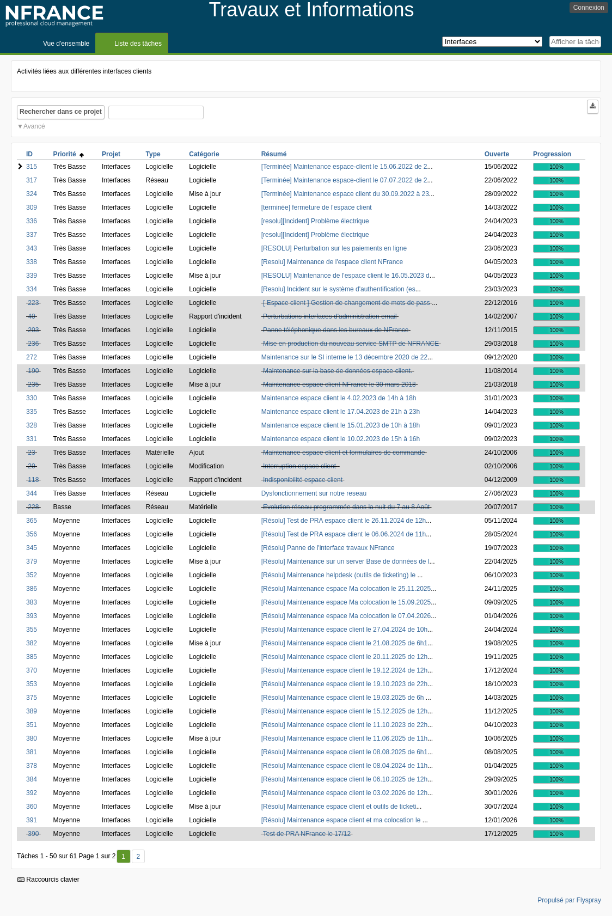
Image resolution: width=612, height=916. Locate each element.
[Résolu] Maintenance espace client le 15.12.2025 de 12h (344, 711)
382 (31, 643)
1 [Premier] (123, 856)
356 (31, 534)
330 (31, 398)
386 (31, 589)
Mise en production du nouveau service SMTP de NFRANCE (351, 343)
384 (31, 779)
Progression (552, 154)
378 (31, 766)
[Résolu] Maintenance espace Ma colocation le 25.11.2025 (346, 589)
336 (31, 221)
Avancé (34, 126)
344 (31, 493)
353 (31, 684)
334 (31, 289)
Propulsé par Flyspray (569, 900)
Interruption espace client (300, 466)
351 (31, 725)
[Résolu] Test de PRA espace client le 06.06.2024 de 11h (343, 534)
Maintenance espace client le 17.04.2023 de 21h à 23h (340, 412)
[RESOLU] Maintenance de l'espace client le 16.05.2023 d (345, 275)
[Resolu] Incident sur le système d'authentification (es (338, 289)
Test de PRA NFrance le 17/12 (307, 834)
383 (31, 602)
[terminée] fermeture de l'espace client (316, 207)
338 (31, 262)
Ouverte (497, 154)
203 (33, 330)
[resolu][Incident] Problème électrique (315, 221)
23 (31, 452)
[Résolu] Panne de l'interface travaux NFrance (328, 548)
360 (31, 806)
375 (31, 697)
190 (33, 371)
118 (33, 480)
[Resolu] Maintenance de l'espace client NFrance (332, 262)
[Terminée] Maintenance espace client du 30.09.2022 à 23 (345, 194)
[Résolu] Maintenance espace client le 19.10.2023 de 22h (344, 684)
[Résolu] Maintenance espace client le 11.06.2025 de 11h (344, 738)
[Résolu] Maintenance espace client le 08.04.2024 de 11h (344, 766)
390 (33, 834)
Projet (111, 154)
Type (153, 154)
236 (33, 343)
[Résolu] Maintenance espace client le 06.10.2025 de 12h (344, 779)
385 (31, 657)
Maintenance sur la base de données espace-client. (337, 371)
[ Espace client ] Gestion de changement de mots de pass (346, 303)
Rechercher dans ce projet (61, 111)
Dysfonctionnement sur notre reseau (313, 493)
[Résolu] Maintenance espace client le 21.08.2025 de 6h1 (344, 643)
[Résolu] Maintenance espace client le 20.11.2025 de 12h (344, 657)
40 (31, 316)
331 (31, 439)
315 (31, 166)
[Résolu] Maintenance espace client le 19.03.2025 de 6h (343, 697)
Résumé (274, 154)
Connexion (588, 7)
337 (31, 235)
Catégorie (204, 154)
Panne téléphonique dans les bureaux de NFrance (336, 330)
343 (31, 248)
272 (31, 357)
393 (31, 616)
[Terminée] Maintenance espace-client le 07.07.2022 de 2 (344, 180)
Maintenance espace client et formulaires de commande (344, 452)
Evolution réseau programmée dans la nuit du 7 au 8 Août (346, 507)
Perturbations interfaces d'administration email (330, 316)
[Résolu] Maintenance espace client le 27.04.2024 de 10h (344, 629)
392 (31, 793)
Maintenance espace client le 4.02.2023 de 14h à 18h (339, 398)
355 (31, 629)
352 (31, 575)
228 (33, 507)
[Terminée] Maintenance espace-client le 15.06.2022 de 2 (344, 166)
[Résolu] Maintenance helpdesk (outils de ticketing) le (339, 575)
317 (31, 180)
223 (33, 303)
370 (31, 670)
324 (31, 194)
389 (31, 711)
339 (31, 275)
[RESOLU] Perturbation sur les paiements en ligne (334, 248)
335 (31, 412)
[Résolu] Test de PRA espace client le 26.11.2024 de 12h (343, 520)
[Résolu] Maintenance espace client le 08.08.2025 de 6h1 (344, 752)
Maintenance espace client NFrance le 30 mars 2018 (339, 384)
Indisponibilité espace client (302, 480)
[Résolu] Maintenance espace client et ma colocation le (342, 820)
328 (31, 425)
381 (31, 752)
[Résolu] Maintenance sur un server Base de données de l (345, 561)
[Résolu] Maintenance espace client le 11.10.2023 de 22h (344, 725)
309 (31, 207)
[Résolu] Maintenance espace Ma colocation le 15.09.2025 (346, 602)
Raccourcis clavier (48, 879)
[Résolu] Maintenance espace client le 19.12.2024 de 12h (344, 670)
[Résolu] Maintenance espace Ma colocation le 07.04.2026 (346, 616)
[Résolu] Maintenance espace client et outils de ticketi (339, 806)
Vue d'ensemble (66, 43)
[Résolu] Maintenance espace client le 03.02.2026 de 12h (344, 793)
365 (31, 520)
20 (31, 466)
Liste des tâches (138, 43)
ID (29, 154)
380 (31, 738)
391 (31, 820)
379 (31, 561)
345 (31, 548)
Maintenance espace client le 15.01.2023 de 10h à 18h (340, 425)
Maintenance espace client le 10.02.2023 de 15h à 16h (340, 439)
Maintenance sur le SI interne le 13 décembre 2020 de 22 (344, 357)
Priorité (68, 154)
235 (33, 384)
